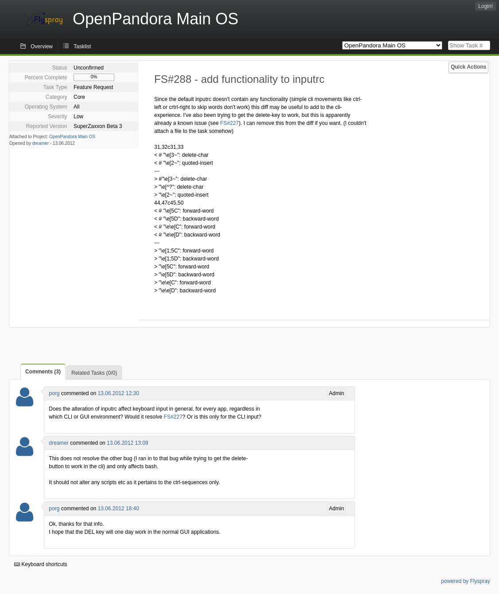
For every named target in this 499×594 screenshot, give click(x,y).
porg (54, 393)
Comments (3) (43, 372)
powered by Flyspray (465, 581)
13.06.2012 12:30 (118, 393)
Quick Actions (468, 67)
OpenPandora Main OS (72, 136)
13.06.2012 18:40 (118, 508)
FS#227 (229, 123)
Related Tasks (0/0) (94, 373)
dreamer (40, 143)
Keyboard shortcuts (40, 564)
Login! (485, 6)
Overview (42, 46)
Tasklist (82, 46)
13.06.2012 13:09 (127, 443)
